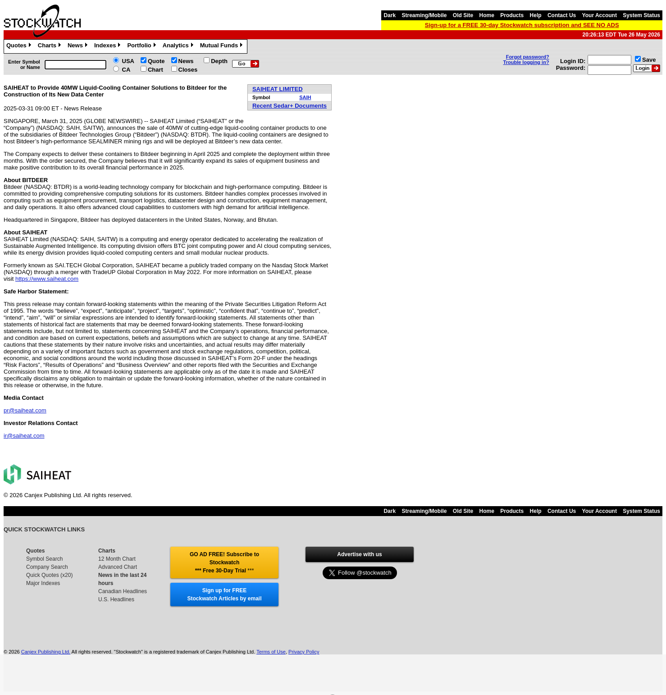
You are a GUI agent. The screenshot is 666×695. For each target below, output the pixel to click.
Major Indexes (43, 583)
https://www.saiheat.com (46, 278)
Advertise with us (359, 554)
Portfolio (142, 46)
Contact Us (561, 15)
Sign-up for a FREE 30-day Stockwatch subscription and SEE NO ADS (522, 25)
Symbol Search (44, 559)
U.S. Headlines (116, 599)
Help (536, 15)
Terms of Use (271, 651)
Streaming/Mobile (424, 15)
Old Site (463, 15)
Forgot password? (527, 56)
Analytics (179, 46)
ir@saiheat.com (24, 435)
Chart (155, 69)
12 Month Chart (117, 559)
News (79, 46)
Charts (50, 46)
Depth (219, 61)
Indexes (108, 46)
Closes (188, 69)
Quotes (19, 46)
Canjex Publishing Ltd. (45, 651)
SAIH (305, 97)
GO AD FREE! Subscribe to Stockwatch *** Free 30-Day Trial (224, 562)
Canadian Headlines (122, 591)
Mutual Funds (222, 46)
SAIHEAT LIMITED (277, 89)
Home (486, 15)
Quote (156, 61)
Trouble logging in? (526, 62)
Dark (389, 15)
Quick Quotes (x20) (49, 575)
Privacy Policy (303, 651)
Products (512, 15)
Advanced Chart (117, 567)
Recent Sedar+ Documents (289, 105)
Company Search (47, 567)
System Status (641, 15)
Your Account (599, 15)
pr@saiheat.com (25, 410)
